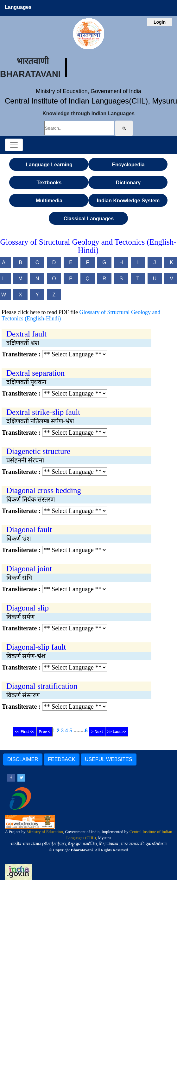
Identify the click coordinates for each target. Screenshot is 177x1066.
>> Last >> (116, 732)
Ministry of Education (45, 831)
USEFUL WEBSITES (108, 759)
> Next (97, 732)
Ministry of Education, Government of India (88, 91)
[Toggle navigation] (14, 145)
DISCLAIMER (22, 759)
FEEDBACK (61, 759)
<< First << (25, 732)
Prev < (44, 732)
